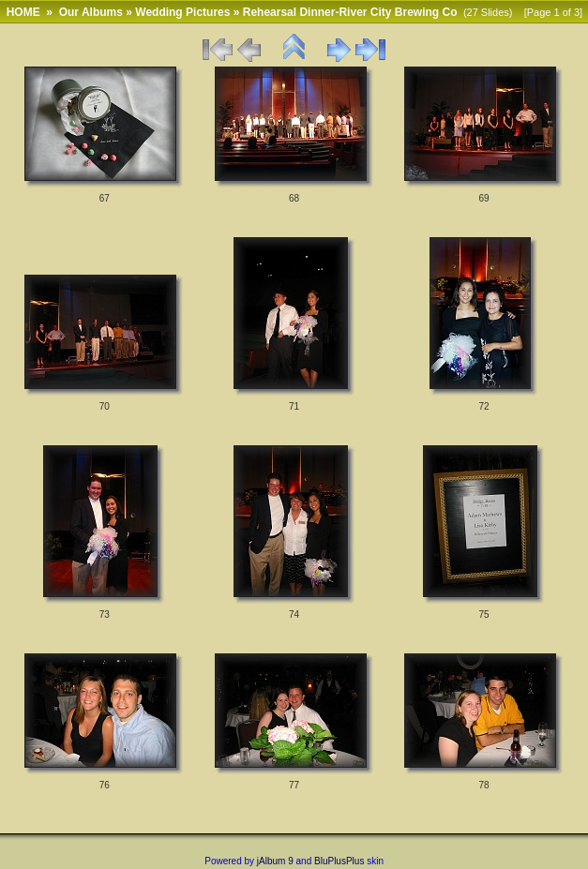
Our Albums (91, 12)
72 (483, 406)
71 (294, 406)
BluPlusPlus (339, 861)
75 (483, 614)
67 (104, 198)
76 (104, 785)
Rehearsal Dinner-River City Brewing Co (350, 12)
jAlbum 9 (275, 861)
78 (483, 785)
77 (294, 785)
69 (483, 198)
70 (104, 406)
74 (294, 614)
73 (104, 614)
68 (294, 198)
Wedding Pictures (182, 12)
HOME (23, 12)
